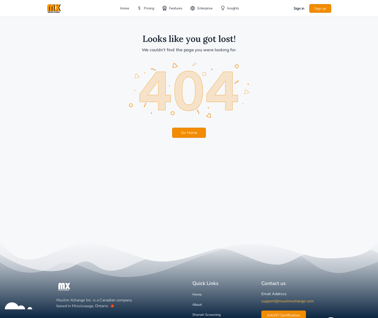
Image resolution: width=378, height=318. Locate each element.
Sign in (299, 8)
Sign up (320, 8)
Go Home (189, 132)
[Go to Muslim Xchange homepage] (54, 8)
